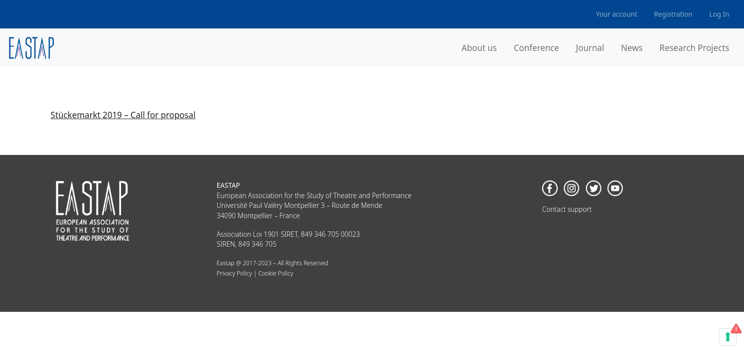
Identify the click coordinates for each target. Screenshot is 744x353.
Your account (616, 14)
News (632, 47)
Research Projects (694, 47)
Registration (673, 14)
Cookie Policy (275, 273)
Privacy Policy (234, 273)
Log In (719, 14)
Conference (536, 47)
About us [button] (479, 47)
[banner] (31, 48)
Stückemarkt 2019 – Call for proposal (123, 115)
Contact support (567, 209)
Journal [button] (590, 47)
